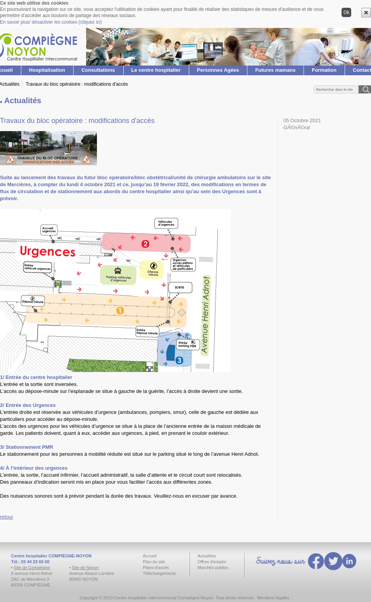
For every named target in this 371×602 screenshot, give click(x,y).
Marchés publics (213, 567)
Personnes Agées (218, 70)
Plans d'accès (156, 567)
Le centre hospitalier (156, 70)
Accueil (150, 556)
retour (6, 517)
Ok (346, 12)
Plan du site (154, 561)
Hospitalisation (47, 70)
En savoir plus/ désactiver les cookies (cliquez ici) (51, 22)
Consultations (98, 70)
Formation (324, 70)
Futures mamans (275, 70)
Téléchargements (159, 573)
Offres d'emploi (212, 561)
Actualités (207, 556)
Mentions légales (273, 597)
